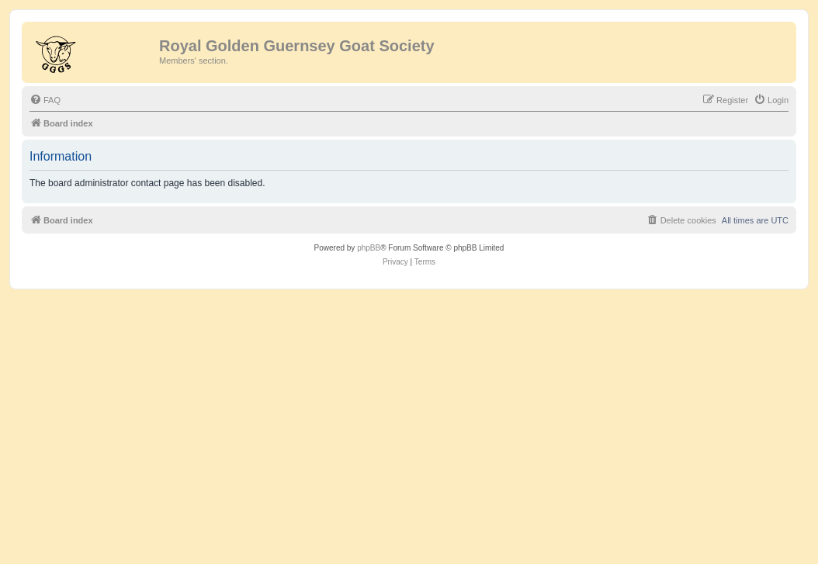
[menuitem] (45, 100)
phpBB (368, 248)
